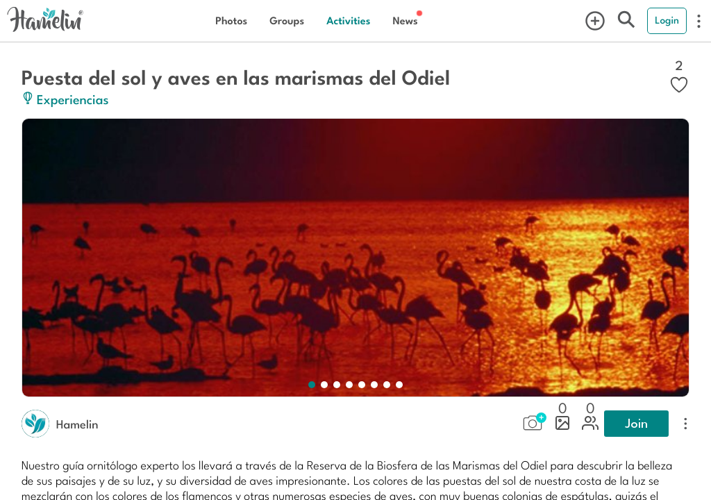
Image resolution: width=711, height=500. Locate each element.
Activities (348, 20)
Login (667, 20)
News (404, 20)
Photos (231, 20)
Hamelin (77, 423)
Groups (286, 20)
